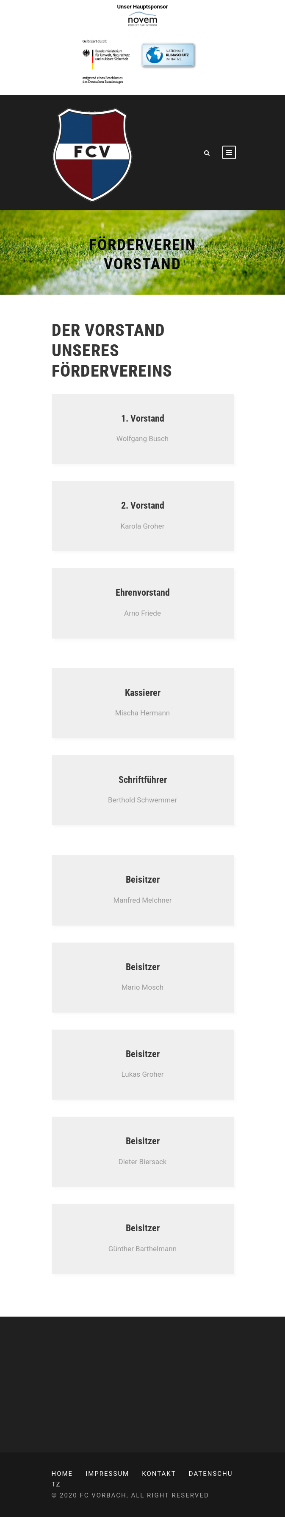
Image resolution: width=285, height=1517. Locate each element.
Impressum (107, 1474)
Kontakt (159, 1474)
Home (62, 1474)
